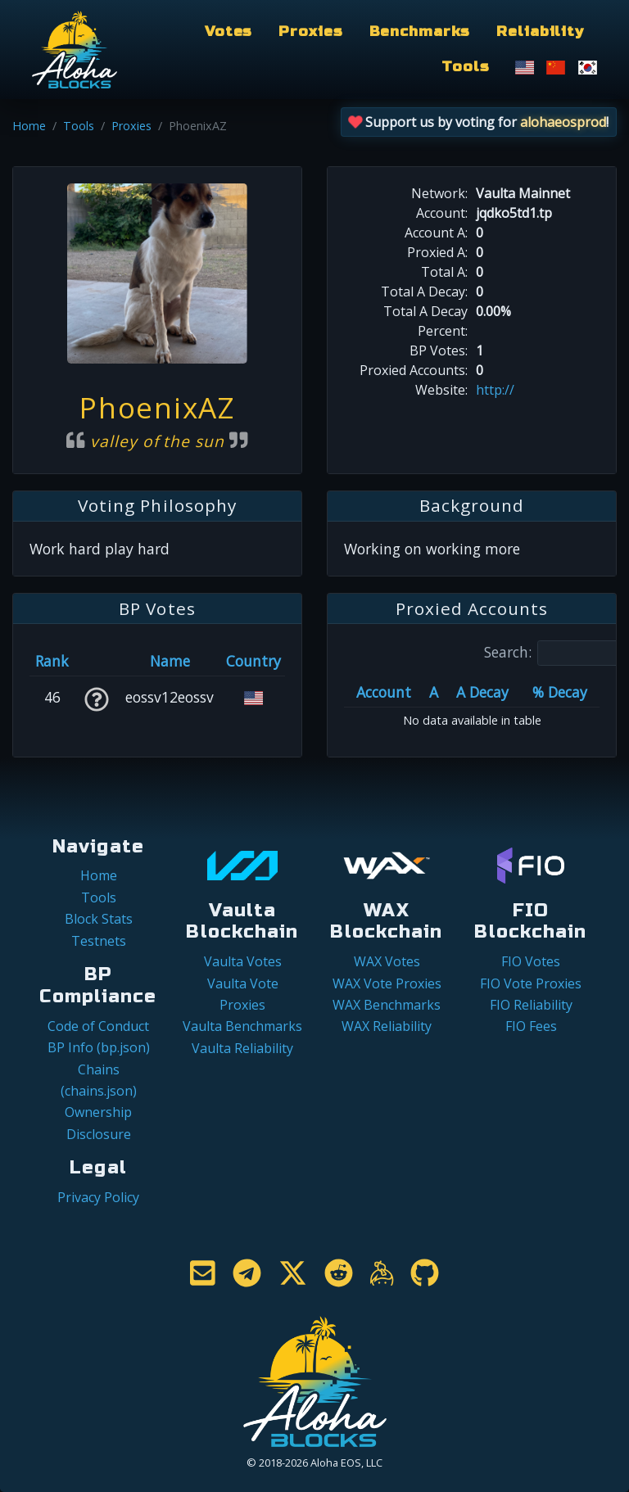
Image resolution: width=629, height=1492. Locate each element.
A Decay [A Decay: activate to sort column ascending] (482, 692)
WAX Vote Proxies (387, 983)
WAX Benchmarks (387, 1005)
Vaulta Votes (243, 961)
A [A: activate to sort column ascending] (433, 692)
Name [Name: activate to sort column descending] (170, 661)
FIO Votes (530, 961)
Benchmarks (420, 31)
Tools (465, 66)
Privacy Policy (98, 1197)
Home (29, 125)
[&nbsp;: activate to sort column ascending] (96, 661)
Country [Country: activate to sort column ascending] (253, 661)
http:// (495, 390)
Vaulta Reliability (242, 1048)
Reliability (540, 31)
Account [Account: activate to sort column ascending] (383, 692)
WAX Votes (387, 961)
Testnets (98, 941)
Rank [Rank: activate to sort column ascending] (52, 661)
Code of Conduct (98, 1026)
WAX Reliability (387, 1026)
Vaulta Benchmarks (242, 1026)
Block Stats (99, 919)
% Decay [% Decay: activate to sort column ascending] (559, 692)
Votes (228, 31)
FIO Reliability (531, 1005)
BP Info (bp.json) (99, 1047)
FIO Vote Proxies (530, 983)
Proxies (310, 31)
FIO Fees (531, 1026)
